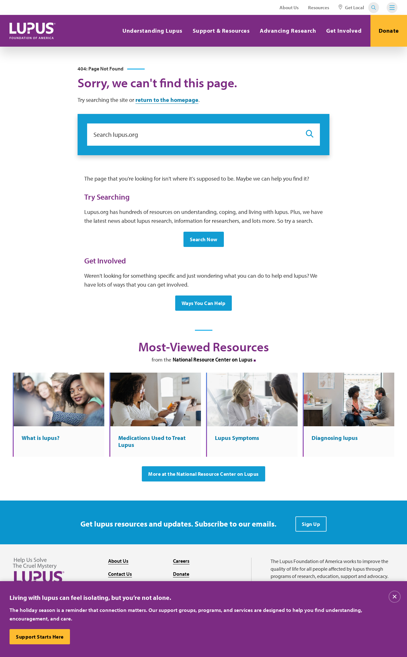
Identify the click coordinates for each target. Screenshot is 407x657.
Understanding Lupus (152, 30)
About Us (289, 7)
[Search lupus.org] (193, 134)
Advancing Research (288, 30)
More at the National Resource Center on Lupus (203, 474)
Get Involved (344, 30)
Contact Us (120, 574)
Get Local (351, 7)
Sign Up (311, 524)
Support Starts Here (40, 637)
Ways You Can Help (204, 303)
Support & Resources (221, 30)
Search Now (203, 239)
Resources (318, 7)
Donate (389, 30)
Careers (181, 561)
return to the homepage (166, 99)
